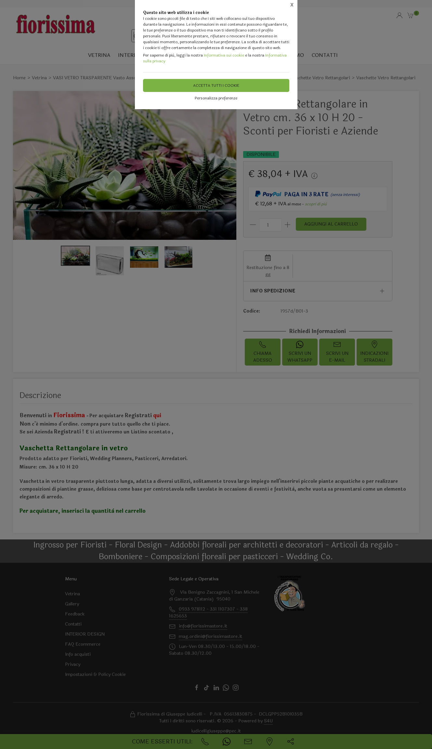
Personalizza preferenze (216, 98)
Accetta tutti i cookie (216, 85)
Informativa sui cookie (224, 55)
